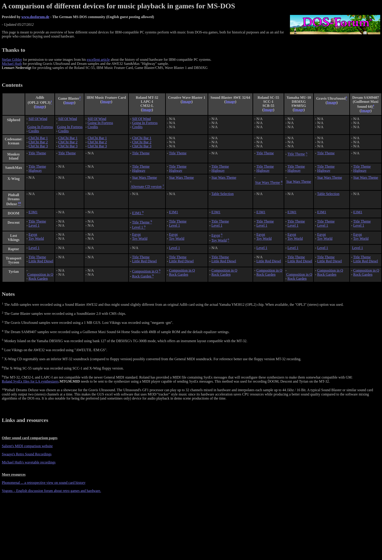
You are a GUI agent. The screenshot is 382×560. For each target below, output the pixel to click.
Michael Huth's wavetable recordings (29, 462)
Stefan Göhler (12, 59)
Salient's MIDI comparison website (27, 446)
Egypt (33, 234)
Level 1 (34, 225)
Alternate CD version (146, 187)
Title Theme (37, 153)
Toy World (36, 238)
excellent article (98, 59)
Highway (35, 170)
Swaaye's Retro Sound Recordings (26, 454)
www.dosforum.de (35, 17)
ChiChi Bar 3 (38, 146)
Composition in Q (40, 274)
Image (40, 106)
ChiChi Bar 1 (38, 138)
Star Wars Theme (144, 177)
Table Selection (222, 194)
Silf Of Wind (38, 119)
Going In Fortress (40, 127)
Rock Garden (38, 278)
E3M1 (33, 212)
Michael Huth (12, 64)
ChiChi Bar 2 (38, 142)
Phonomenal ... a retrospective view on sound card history (44, 483)
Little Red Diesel (41, 261)
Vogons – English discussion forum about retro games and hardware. (51, 491)
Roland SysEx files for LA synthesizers (30, 381)
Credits (34, 131)
